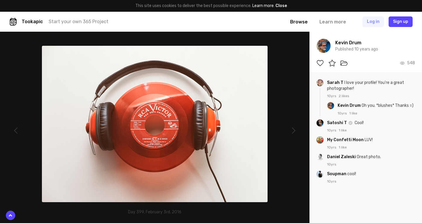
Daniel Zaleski (342, 156)
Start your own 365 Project (78, 21)
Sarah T (335, 82)
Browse (299, 22)
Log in (373, 21)
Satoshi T (337, 122)
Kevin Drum (350, 105)
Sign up (400, 21)
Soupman (337, 173)
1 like (353, 113)
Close (281, 5)
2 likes (344, 96)
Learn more (263, 5)
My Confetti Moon (346, 139)
